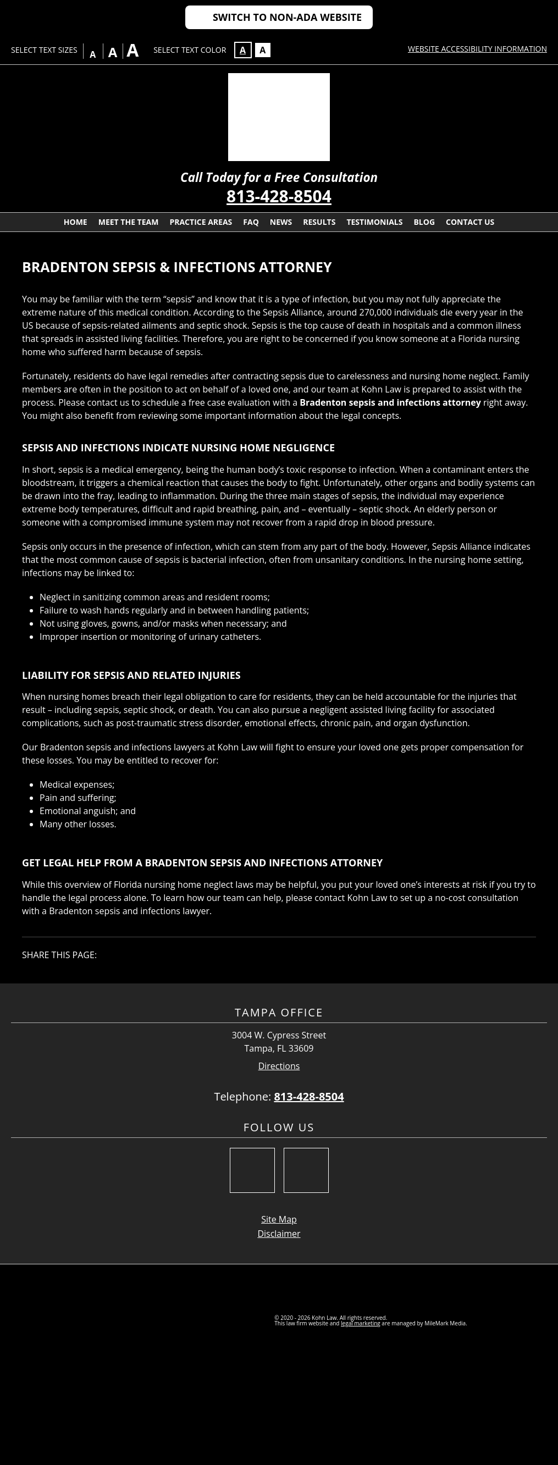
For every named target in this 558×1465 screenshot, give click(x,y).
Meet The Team (128, 222)
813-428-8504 (279, 196)
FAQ (251, 222)
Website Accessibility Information (477, 48)
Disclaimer (278, 1234)
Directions (279, 1066)
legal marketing (360, 1323)
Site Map (279, 1219)
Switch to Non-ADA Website (287, 17)
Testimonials (374, 222)
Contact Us (470, 222)
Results (319, 222)
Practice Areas (200, 222)
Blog (424, 222)
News (281, 222)
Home (75, 222)
